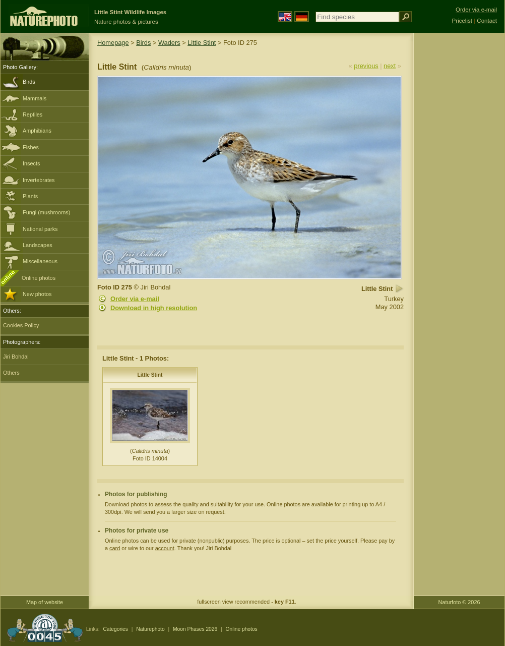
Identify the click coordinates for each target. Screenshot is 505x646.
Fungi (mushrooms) (46, 212)
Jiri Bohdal (16, 357)
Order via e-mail (134, 299)
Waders (169, 42)
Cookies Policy (21, 325)
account (164, 548)
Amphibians (37, 131)
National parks (40, 229)
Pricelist (462, 21)
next (390, 66)
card (114, 548)
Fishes (31, 147)
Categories (115, 629)
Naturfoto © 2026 (459, 602)
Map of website (44, 602)
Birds (29, 82)
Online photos (38, 278)
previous (366, 66)
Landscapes (37, 245)
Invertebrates (38, 180)
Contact (487, 21)
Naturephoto (150, 629)
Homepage (113, 42)
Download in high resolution (153, 308)
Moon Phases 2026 (195, 629)
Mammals (34, 98)
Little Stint (201, 42)
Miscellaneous (40, 261)
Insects (31, 163)
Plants (30, 196)
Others (11, 373)
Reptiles (32, 114)
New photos (37, 294)
